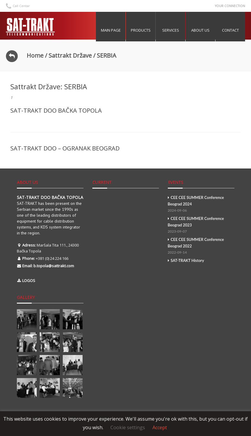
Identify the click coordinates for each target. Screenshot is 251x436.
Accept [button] (159, 427)
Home (35, 55)
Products (141, 30)
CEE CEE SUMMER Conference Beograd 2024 (201, 204)
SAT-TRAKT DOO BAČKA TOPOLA (56, 110)
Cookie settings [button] (127, 427)
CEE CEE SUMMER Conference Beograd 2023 (201, 225)
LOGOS (28, 280)
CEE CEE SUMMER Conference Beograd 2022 (201, 246)
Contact (230, 30)
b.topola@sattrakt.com (53, 265)
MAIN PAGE (111, 30)
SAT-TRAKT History (186, 260)
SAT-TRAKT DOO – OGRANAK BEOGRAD (65, 148)
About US (200, 30)
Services (170, 30)
